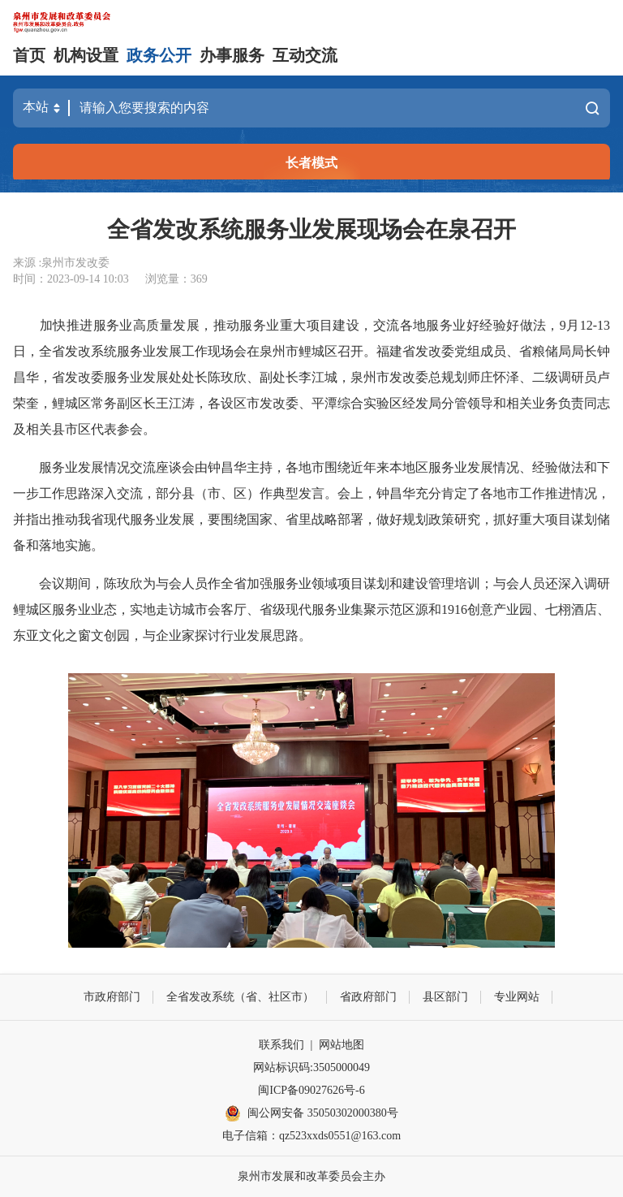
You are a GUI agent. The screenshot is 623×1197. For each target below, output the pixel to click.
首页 (29, 55)
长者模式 (311, 163)
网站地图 (341, 1045)
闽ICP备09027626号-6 (311, 1090)
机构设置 (86, 55)
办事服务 (232, 55)
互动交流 (305, 55)
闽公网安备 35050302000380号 (311, 1113)
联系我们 (281, 1045)
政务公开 (159, 55)
